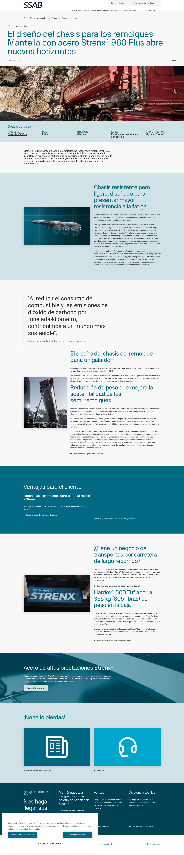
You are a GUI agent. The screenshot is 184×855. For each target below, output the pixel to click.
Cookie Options (153, 844)
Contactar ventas (101, 826)
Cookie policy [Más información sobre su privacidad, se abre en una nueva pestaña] (34, 829)
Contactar (99, 770)
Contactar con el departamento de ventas (40, 515)
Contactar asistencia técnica (141, 826)
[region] (50, 833)
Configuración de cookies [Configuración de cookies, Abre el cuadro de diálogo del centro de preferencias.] (50, 843)
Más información (35, 688)
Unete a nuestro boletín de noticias (38, 770)
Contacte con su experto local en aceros (86, 454)
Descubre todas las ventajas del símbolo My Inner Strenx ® (117, 586)
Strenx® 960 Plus (19, 134)
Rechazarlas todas (71, 835)
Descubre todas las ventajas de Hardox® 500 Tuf (113, 640)
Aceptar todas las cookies (28, 835)
